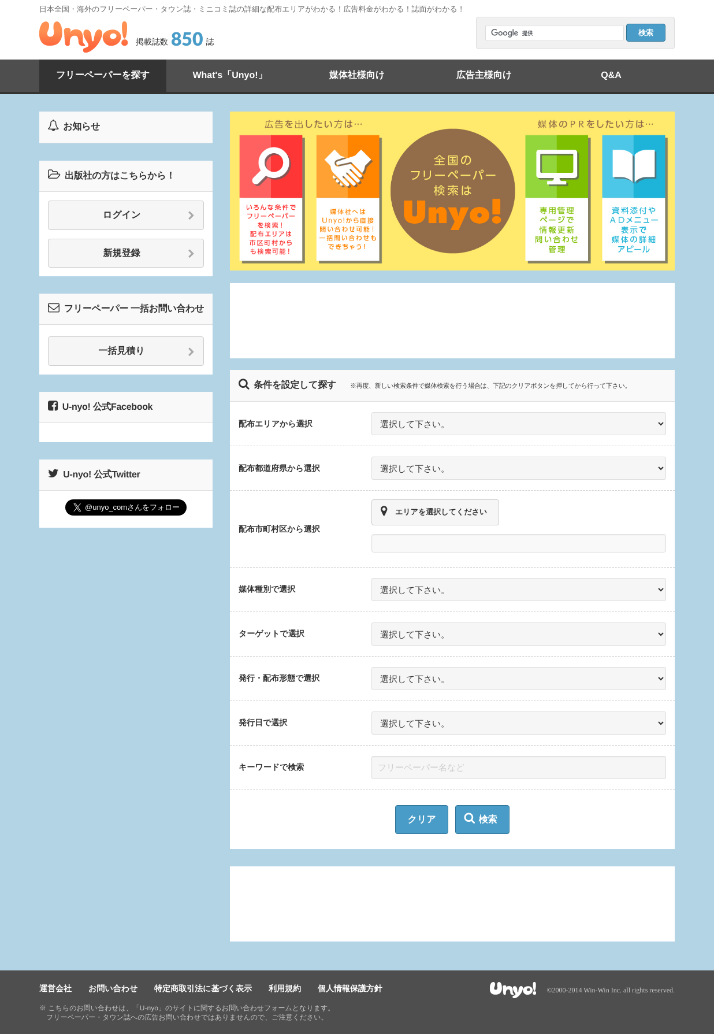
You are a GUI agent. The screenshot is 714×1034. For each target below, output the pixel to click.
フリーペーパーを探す (103, 75)
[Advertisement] (452, 321)
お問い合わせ (112, 988)
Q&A (611, 75)
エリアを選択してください (434, 511)
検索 (480, 819)
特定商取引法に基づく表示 (203, 988)
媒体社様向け (357, 75)
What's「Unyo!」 (229, 75)
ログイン (149, 215)
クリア (421, 820)
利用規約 (285, 988)
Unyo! (83, 37)
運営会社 (55, 988)
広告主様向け (484, 75)
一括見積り (146, 351)
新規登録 (149, 254)
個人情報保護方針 (350, 988)
